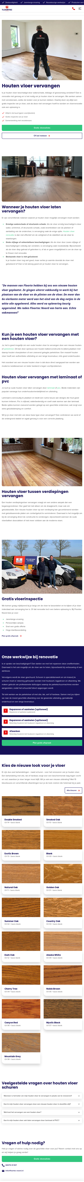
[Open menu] (79, 8)
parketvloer (9, 349)
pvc (59, 388)
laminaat (51, 388)
